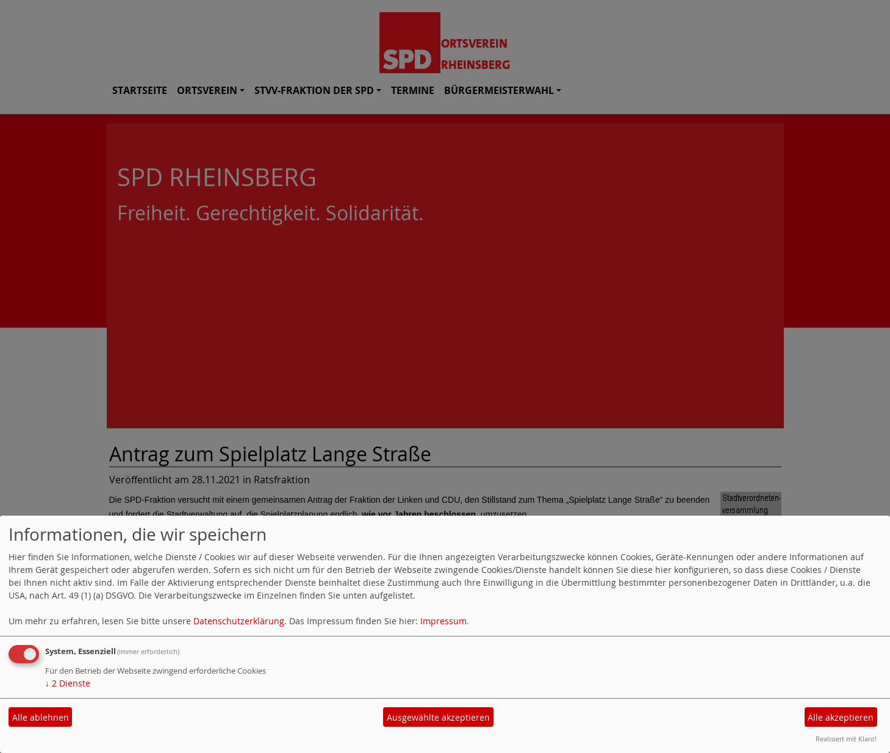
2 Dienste (67, 683)
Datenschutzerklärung (238, 621)
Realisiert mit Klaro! (846, 738)
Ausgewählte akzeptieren (438, 717)
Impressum (443, 621)
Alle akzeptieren (841, 717)
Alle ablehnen (40, 717)
